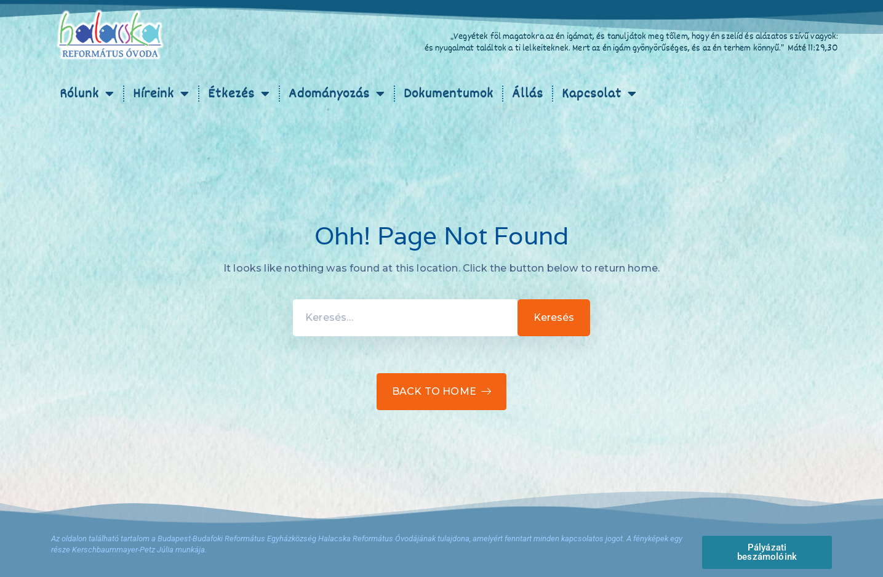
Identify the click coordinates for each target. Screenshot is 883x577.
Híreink (161, 94)
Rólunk (87, 94)
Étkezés (239, 94)
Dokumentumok (448, 94)
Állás (527, 94)
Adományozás (337, 94)
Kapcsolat (599, 94)
